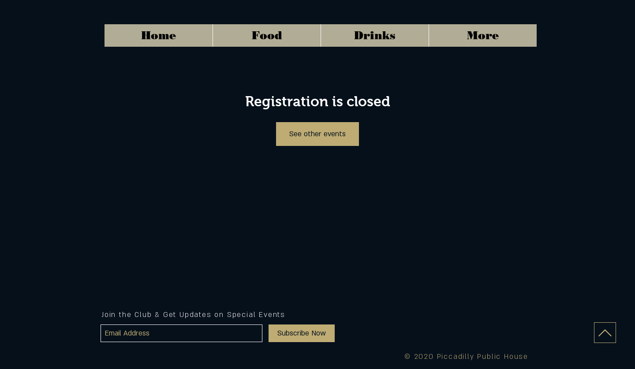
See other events (317, 134)
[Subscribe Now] (302, 333)
